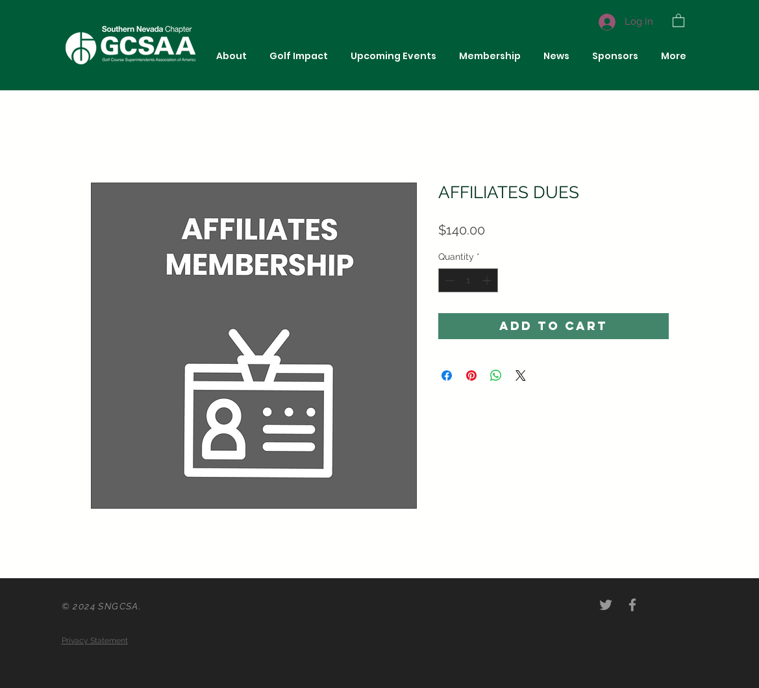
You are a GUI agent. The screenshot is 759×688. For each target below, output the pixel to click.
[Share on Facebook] (446, 375)
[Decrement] (448, 280)
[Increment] (488, 280)
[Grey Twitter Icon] (605, 604)
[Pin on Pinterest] (471, 375)
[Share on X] (521, 375)
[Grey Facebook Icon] (632, 604)
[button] (678, 20)
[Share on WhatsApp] (496, 375)
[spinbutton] (468, 280)
